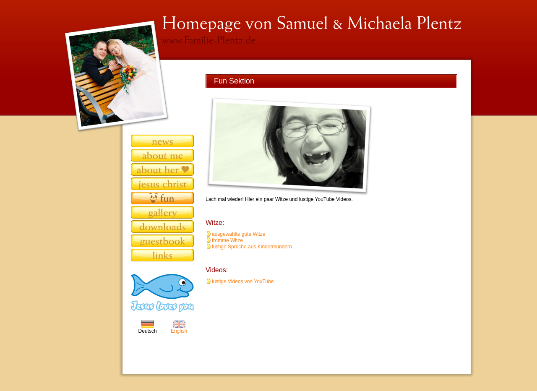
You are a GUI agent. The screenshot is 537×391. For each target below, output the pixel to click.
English (179, 328)
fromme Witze (227, 240)
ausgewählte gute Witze (238, 234)
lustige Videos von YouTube (243, 281)
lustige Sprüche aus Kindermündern (252, 247)
